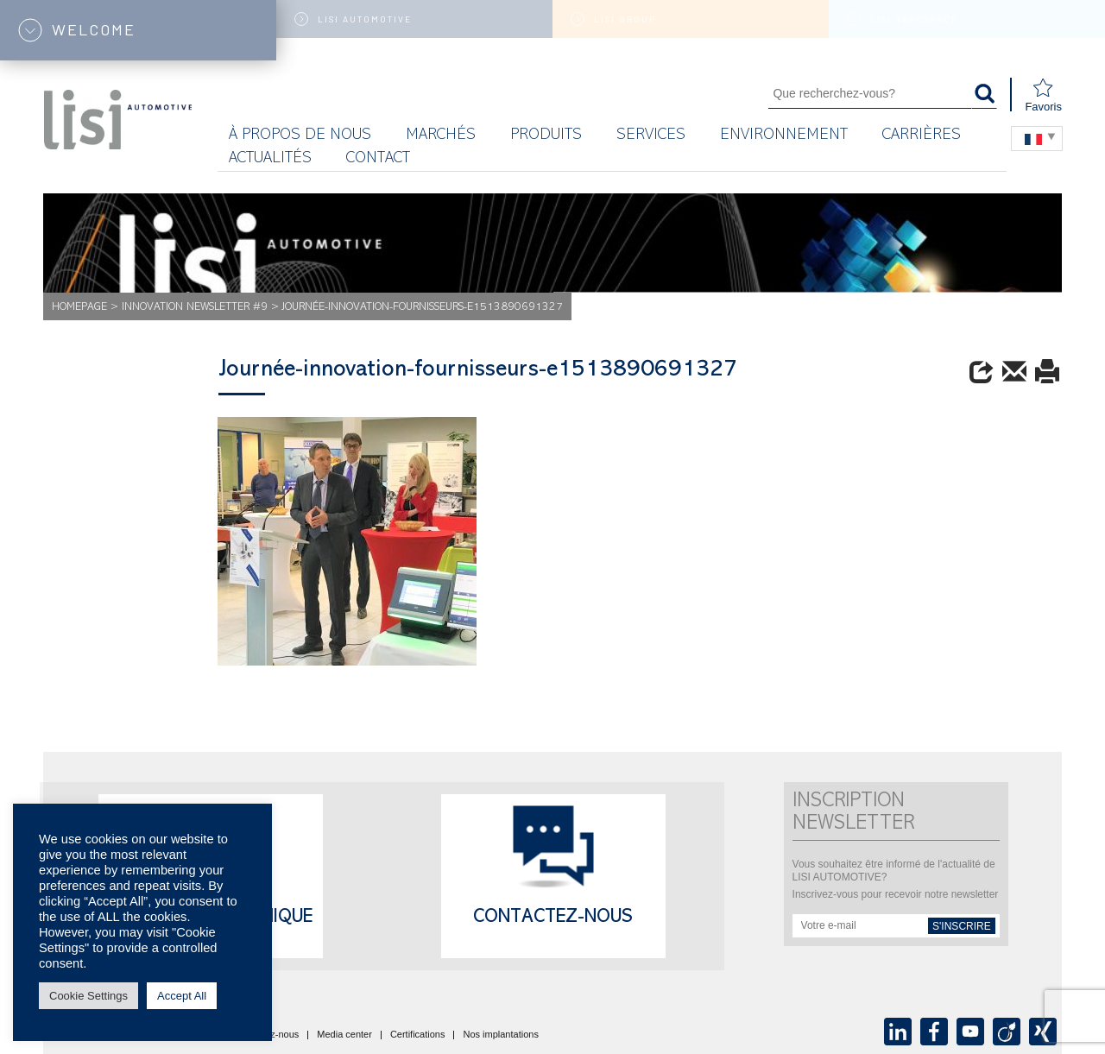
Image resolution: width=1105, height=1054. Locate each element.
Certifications (417, 1035)
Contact (378, 159)
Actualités (270, 159)
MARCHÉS (441, 136)
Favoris (1043, 95)
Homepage (79, 307)
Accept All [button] (181, 995)
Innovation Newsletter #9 (195, 307)
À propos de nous (300, 136)
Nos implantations (500, 1035)
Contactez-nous (553, 918)
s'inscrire (961, 926)
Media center (344, 1035)
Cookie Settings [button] (88, 995)
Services (650, 136)
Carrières (921, 136)
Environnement (784, 136)
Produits (546, 136)
